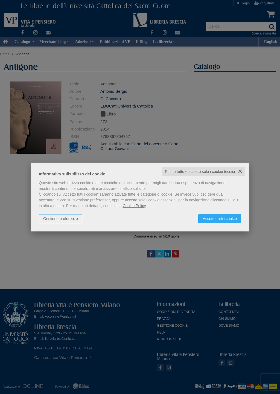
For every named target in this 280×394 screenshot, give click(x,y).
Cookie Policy (134, 205)
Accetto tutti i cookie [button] (220, 218)
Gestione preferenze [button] (60, 218)
